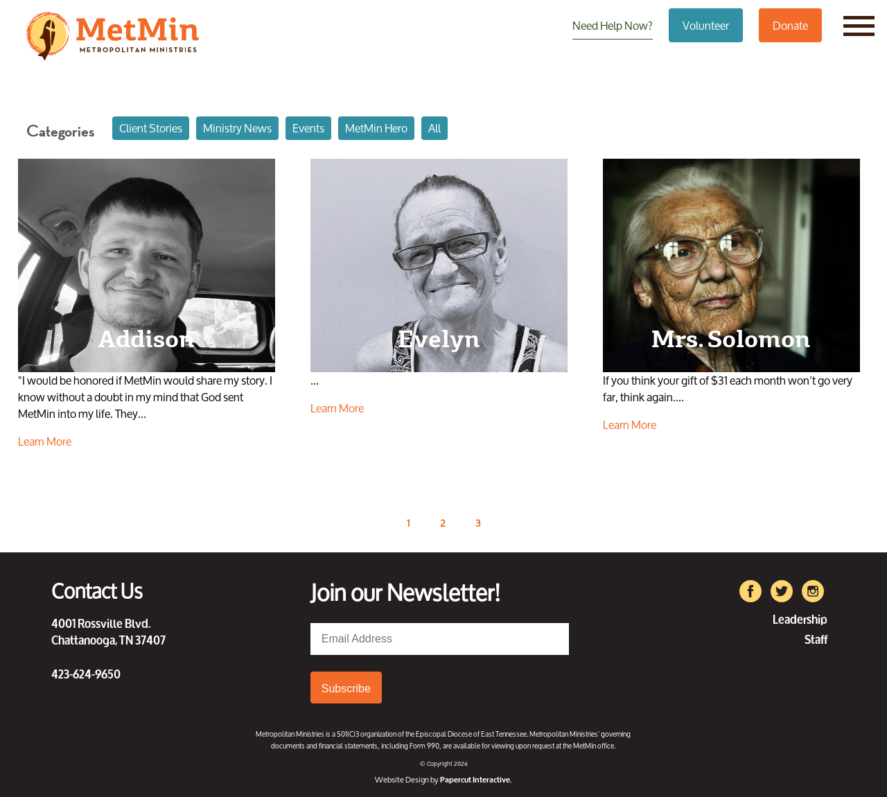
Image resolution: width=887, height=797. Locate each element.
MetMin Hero (376, 127)
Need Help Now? (612, 25)
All (434, 127)
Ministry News (237, 127)
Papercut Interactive (475, 779)
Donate (790, 25)
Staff (816, 638)
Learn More (44, 441)
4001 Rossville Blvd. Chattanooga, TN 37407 (108, 630)
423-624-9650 (86, 673)
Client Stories (150, 127)
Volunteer (706, 25)
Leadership (800, 618)
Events (308, 127)
